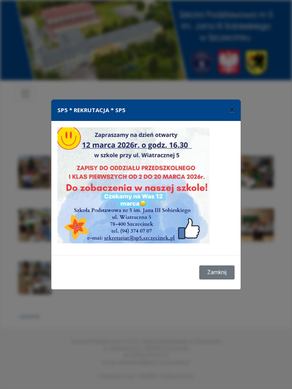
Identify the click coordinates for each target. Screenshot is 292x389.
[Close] (232, 110)
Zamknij (217, 272)
